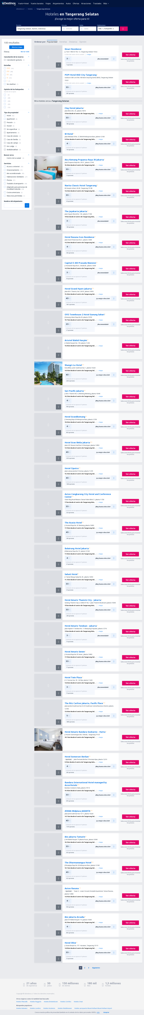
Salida (81, 25)
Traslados (97, 3)
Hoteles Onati (78, 1002)
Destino (18, 25)
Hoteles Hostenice (49, 1008)
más (98, 1012)
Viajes (48, 3)
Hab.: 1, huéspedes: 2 (106, 28)
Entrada (64, 25)
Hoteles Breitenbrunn (51, 1002)
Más (105, 3)
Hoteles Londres (35, 1008)
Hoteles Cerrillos (65, 1002)
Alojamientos (58, 3)
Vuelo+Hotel (23, 3)
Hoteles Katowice (21, 1008)
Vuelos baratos (37, 3)
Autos (68, 3)
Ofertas (76, 3)
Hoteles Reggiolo (35, 1002)
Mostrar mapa (16, 47)
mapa (88, 54)
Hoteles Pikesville (21, 1002)
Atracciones (86, 3)
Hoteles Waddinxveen (65, 1008)
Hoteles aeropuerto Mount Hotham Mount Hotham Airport (93, 1008)
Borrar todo (25, 52)
